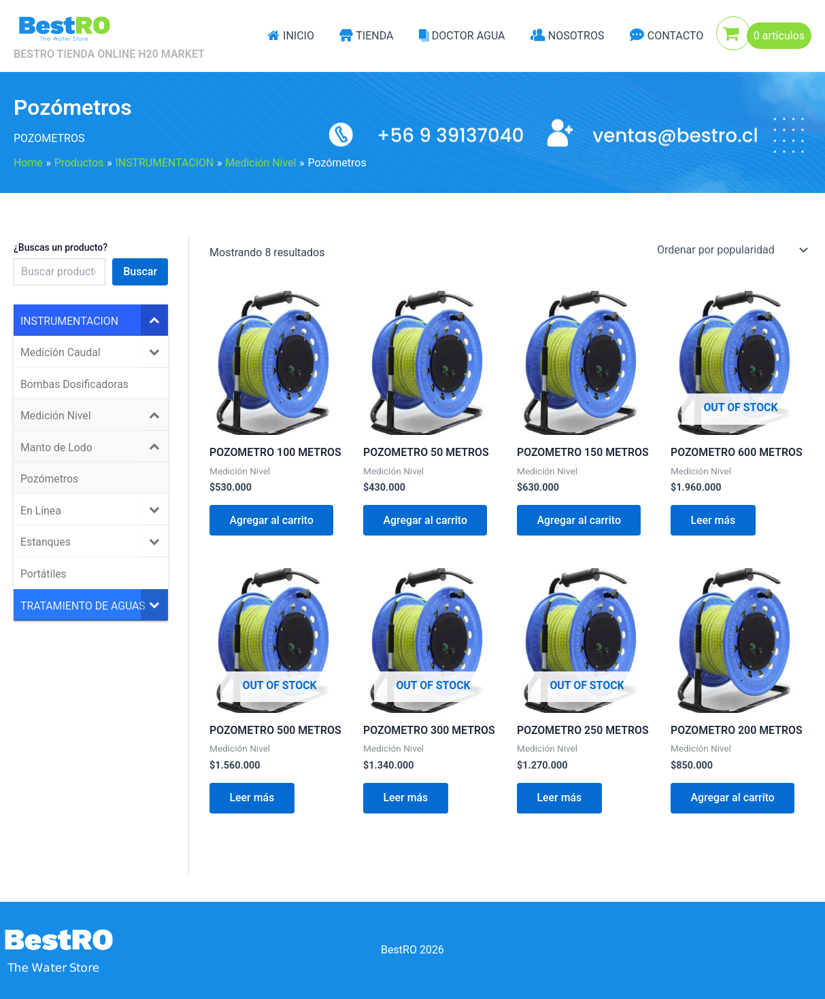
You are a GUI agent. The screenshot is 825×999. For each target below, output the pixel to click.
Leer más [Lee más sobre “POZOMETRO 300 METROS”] (406, 798)
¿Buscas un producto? (60, 247)
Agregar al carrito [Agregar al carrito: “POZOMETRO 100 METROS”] (272, 520)
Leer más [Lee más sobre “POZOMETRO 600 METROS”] (713, 520)
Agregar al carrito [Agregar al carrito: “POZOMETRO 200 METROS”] (733, 798)
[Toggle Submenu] (154, 320)
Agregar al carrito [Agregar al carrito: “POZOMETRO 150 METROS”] (579, 520)
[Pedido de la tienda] (731, 250)
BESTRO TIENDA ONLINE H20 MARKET (109, 54)
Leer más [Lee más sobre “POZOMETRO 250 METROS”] (559, 798)
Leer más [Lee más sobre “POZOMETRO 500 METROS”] (252, 798)
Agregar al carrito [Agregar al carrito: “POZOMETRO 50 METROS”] (426, 520)
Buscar (140, 271)
